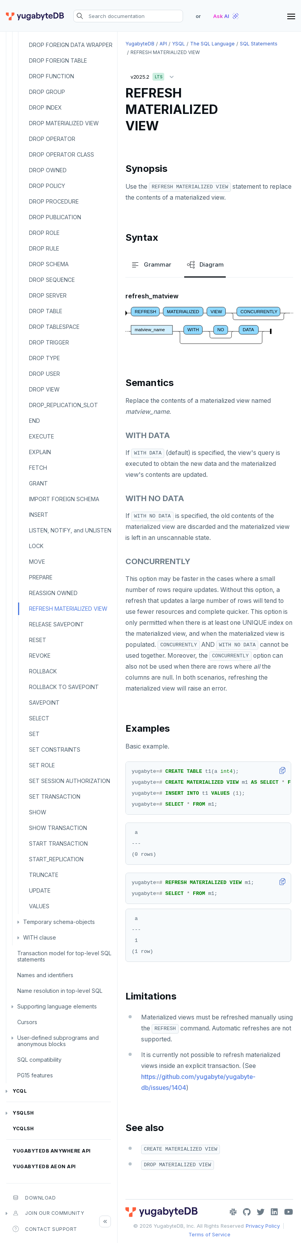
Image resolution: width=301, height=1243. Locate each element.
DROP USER (44, 373)
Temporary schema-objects (59, 921)
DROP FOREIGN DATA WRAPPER (70, 44)
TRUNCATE (43, 874)
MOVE (37, 561)
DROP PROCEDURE (54, 201)
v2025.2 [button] (154, 75)
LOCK (36, 546)
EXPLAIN (40, 452)
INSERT (38, 514)
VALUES (39, 906)
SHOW (37, 812)
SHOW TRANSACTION (58, 827)
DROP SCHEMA (49, 264)
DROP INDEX (45, 107)
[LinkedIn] (274, 1212)
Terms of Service (209, 1234)
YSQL (178, 44)
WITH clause (39, 937)
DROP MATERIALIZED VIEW (64, 123)
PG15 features (35, 1075)
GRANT (38, 483)
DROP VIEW (44, 389)
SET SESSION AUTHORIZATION (69, 781)
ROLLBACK (43, 671)
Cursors (27, 1022)
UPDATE (40, 890)
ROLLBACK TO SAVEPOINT (64, 687)
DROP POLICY (47, 185)
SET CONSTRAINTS (54, 749)
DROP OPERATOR (52, 138)
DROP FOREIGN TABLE (58, 60)
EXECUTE (41, 436)
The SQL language (212, 44)
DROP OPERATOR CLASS (61, 154)
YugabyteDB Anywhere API (52, 1151)
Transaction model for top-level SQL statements (64, 956)
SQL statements (258, 44)
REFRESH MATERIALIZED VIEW (68, 608)
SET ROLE (42, 765)
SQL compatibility (39, 1059)
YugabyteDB (139, 44)
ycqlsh (23, 1128)
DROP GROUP (47, 91)
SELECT (39, 718)
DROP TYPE (44, 358)
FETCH (38, 467)
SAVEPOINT (44, 702)
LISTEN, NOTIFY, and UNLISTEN (70, 530)
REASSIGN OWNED (53, 593)
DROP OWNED (48, 170)
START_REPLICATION (56, 859)
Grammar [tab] (151, 264)
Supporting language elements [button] (57, 1006)
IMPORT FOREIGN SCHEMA (64, 499)
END (34, 420)
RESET (37, 640)
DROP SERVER (48, 295)
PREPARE (41, 577)
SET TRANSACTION (54, 796)
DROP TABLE (45, 311)
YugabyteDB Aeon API (44, 1166)
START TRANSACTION (58, 843)
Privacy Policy (263, 1226)
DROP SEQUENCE (52, 279)
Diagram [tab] (205, 264)
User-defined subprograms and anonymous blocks (58, 1040)
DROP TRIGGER (49, 342)
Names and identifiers (45, 975)
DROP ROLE (44, 232)
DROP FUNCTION (51, 76)
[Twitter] (261, 1212)
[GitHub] (246, 1212)
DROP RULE (44, 248)
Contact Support (45, 1229)
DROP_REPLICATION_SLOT (63, 405)
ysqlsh (23, 1113)
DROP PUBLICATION (55, 217)
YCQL (20, 1091)
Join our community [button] (48, 1213)
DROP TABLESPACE (54, 326)
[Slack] (233, 1212)
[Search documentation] (128, 16)
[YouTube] (288, 1212)
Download (34, 1197)
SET (34, 734)
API (163, 44)
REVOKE (40, 655)
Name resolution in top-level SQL (59, 990)
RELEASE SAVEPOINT (56, 624)
